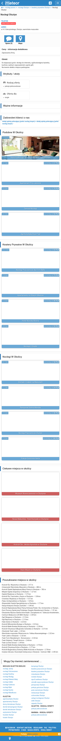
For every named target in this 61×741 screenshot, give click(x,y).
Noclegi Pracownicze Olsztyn (30, 433)
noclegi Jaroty (8, 669)
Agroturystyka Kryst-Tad (30, 234)
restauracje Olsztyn (38, 693)
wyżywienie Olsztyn (10, 712)
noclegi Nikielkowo (9, 693)
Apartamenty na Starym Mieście (30, 295)
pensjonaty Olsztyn (38, 685)
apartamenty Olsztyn (10, 701)
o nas (23, 730)
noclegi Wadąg (8, 677)
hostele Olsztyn (8, 715)
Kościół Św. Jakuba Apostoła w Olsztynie (30, 544)
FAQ (45, 728)
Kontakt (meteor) (24, 728)
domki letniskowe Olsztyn (12, 709)
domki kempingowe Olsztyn (13, 707)
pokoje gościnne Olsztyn (40, 687)
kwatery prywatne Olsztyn (40, 671)
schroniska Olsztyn (38, 695)
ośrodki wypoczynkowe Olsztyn (42, 682)
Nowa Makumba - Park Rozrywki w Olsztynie (30, 519)
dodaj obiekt (46, 730)
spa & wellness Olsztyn (39, 679)
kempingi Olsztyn (37, 666)
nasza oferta (33, 730)
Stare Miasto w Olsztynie (30, 570)
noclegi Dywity (8, 690)
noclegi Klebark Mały (10, 679)
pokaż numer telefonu (8, 23)
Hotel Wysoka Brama (30, 321)
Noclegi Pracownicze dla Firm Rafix (30, 270)
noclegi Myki (7, 687)
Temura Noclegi (30, 209)
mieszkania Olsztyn (38, 674)
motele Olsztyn (36, 677)
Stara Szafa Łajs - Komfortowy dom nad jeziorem (30, 158)
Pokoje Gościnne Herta (30, 458)
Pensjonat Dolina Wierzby (30, 408)
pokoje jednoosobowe (39, 709)
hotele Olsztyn (8, 717)
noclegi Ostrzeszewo (10, 671)
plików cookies (32, 734)
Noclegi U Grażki (30, 346)
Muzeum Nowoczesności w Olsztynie (30, 493)
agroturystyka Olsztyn (10, 699)
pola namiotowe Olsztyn (39, 690)
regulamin (38, 728)
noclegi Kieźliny (8, 674)
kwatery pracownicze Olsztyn (41, 669)
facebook (10, 728)
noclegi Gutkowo (9, 685)
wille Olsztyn (35, 701)
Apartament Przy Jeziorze (30, 183)
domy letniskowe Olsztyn (12, 704)
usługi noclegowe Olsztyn (40, 698)
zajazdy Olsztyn (36, 703)
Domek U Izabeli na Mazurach (30, 382)
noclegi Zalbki (8, 682)
